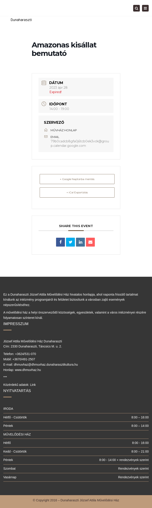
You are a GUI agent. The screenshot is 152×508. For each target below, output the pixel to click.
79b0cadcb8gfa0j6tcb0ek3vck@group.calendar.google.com (80, 143)
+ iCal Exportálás (77, 192)
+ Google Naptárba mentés (77, 179)
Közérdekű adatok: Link (19, 384)
